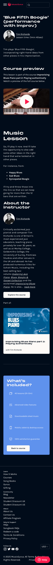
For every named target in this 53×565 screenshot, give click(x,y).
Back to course (18, 448)
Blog (5, 494)
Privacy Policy (10, 538)
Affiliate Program (12, 518)
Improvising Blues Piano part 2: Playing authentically (25, 343)
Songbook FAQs (11, 528)
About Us (8, 511)
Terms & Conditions (13, 535)
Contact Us (9, 515)
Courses (7, 477)
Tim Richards (23, 34)
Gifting (6, 488)
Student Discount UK (14, 501)
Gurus (6, 484)
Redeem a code (11, 531)
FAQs (5, 525)
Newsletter (8, 498)
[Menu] (5, 4)
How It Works (10, 474)
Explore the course (16, 295)
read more (29, 286)
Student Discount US (14, 505)
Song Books (9, 481)
